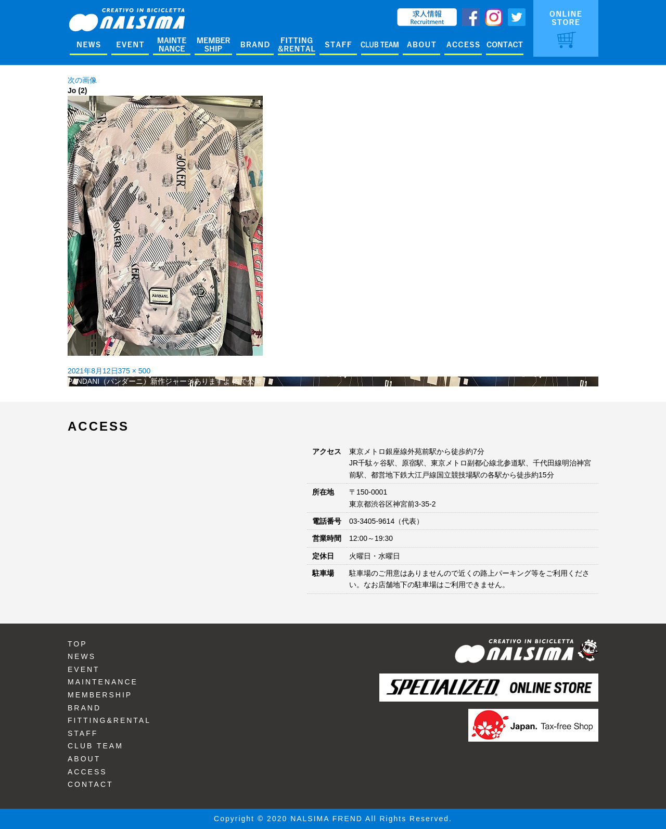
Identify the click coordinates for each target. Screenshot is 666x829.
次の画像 (82, 80)
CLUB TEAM (95, 746)
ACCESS (87, 772)
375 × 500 (134, 371)
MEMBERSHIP (100, 695)
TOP (77, 644)
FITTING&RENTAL (109, 720)
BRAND (84, 708)
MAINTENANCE (103, 682)
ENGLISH (376, 13)
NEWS (82, 656)
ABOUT (84, 759)
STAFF (83, 733)
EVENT (84, 669)
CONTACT (90, 784)
